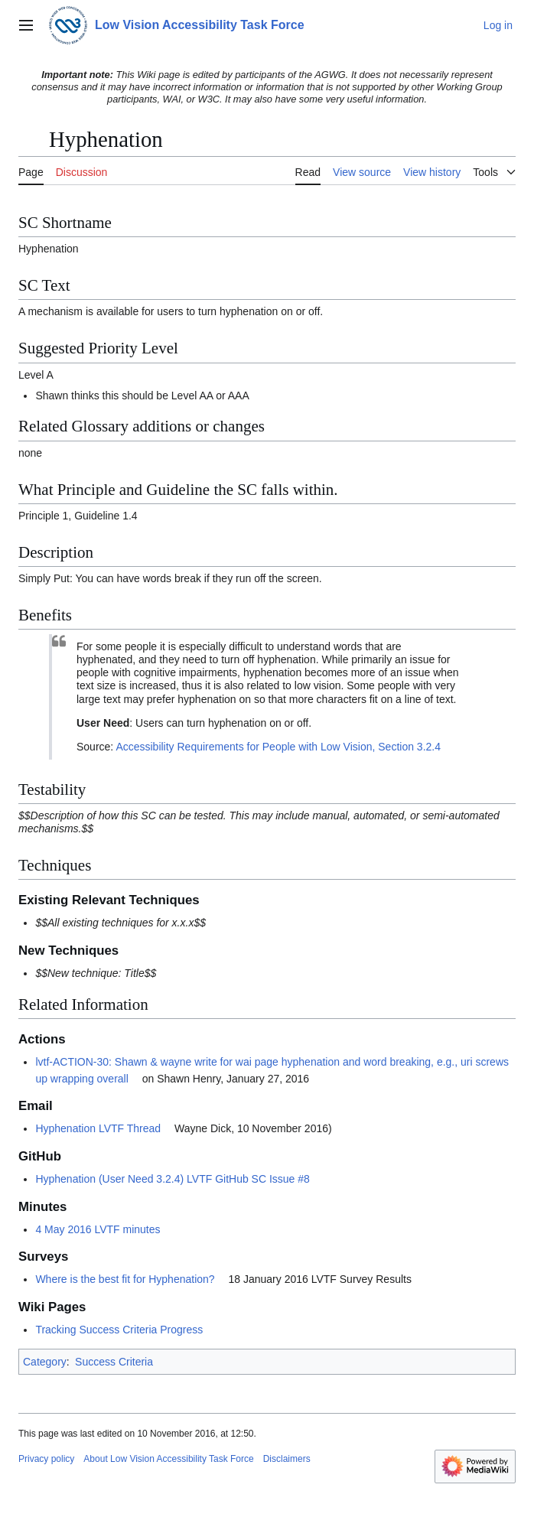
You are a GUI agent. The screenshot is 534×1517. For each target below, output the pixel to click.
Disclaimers (287, 1459)
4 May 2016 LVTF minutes (97, 1229)
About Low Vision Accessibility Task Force (168, 1459)
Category (45, 1362)
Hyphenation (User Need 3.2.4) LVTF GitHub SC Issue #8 (172, 1179)
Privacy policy (46, 1459)
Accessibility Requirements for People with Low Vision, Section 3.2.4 (278, 747)
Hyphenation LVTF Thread (98, 1128)
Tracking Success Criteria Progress (119, 1329)
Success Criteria (114, 1362)
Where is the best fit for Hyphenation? (124, 1279)
